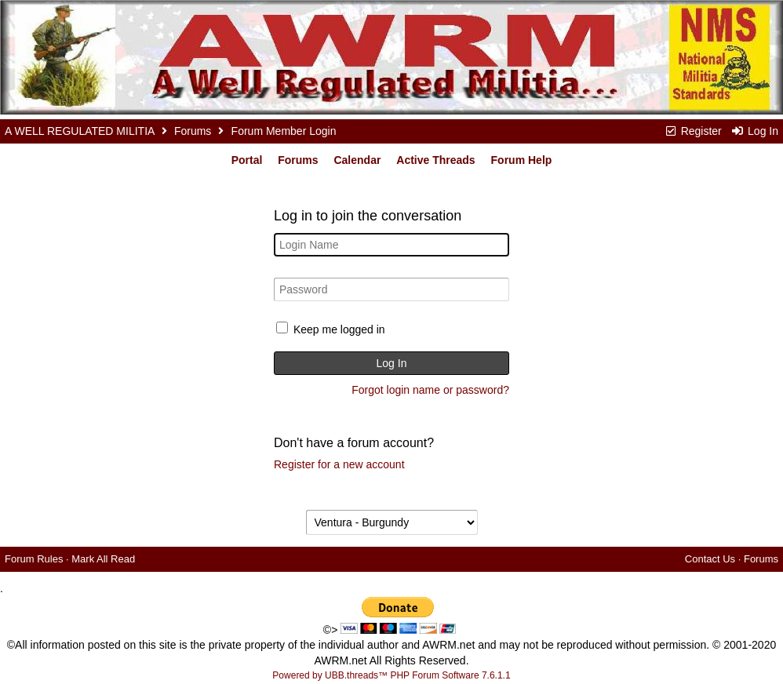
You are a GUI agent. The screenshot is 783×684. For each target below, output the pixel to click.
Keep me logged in (339, 329)
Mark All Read (103, 559)
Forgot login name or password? (430, 390)
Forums (192, 131)
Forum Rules (34, 559)
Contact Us (710, 559)
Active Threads (435, 160)
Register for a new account (339, 464)
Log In (754, 131)
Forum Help (521, 160)
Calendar (357, 160)
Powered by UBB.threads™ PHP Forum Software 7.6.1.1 (391, 675)
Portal (247, 160)
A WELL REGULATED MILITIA (80, 131)
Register (693, 131)
